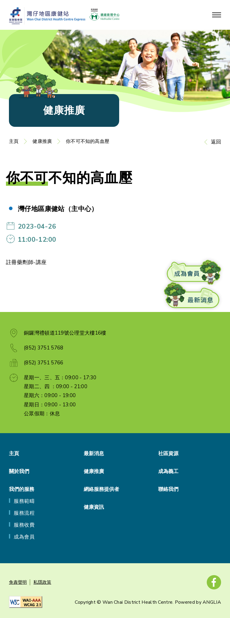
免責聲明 (18, 582)
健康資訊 (94, 507)
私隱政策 (42, 582)
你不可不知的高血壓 (87, 141)
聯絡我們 (168, 489)
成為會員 (24, 536)
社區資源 (168, 453)
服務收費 (24, 525)
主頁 (13, 141)
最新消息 (94, 453)
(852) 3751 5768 (43, 347)
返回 (216, 141)
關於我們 (19, 471)
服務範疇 (24, 501)
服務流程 (24, 513)
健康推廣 (42, 141)
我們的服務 (21, 489)
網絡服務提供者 (101, 489)
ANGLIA (212, 602)
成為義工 (168, 471)
